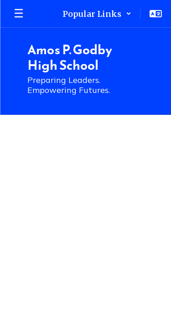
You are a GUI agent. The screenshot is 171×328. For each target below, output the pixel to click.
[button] (96, 13)
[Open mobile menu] (18, 13)
